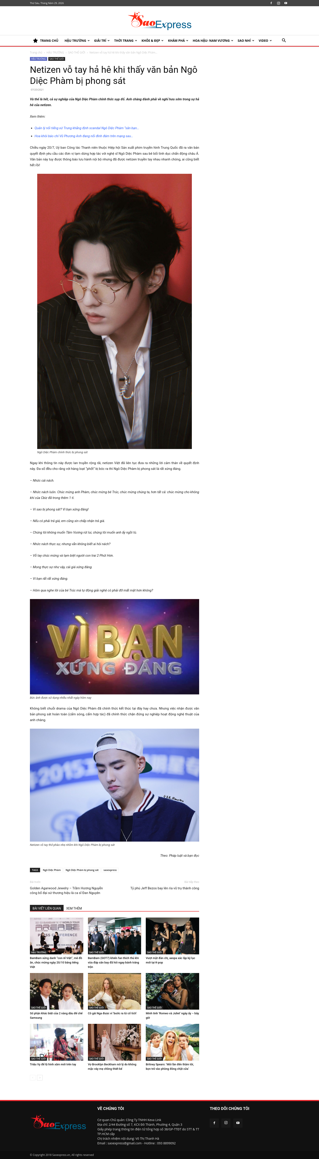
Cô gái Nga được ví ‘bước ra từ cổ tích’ (112, 1013)
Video (265, 40)
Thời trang (125, 40)
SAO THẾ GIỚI (76, 52)
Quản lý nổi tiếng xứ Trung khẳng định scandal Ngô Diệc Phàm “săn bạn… (87, 128)
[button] (283, 41)
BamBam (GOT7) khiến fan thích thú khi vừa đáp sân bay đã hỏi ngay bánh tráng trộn (113, 962)
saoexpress (110, 870)
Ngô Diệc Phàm (52, 870)
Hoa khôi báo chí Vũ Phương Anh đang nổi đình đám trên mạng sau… (84, 136)
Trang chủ (36, 52)
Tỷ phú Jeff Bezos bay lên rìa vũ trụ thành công (164, 888)
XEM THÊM (74, 908)
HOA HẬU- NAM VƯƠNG (213, 40)
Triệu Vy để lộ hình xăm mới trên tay (53, 1064)
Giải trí (102, 40)
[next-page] (40, 1077)
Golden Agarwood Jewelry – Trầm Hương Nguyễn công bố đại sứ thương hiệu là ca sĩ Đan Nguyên (66, 890)
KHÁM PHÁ (178, 40)
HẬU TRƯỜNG (76, 40)
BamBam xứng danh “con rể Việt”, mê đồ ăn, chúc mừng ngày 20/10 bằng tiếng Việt (56, 962)
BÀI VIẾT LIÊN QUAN (47, 908)
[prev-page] (32, 1077)
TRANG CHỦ (45, 40)
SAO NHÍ (246, 40)
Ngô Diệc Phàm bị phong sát (82, 870)
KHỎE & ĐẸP (153, 40)
